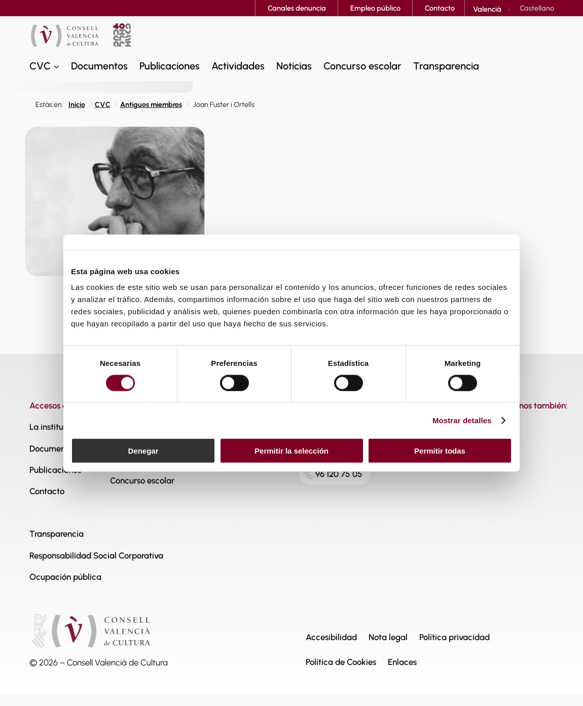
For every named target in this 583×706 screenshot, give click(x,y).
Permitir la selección (291, 451)
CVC (103, 104)
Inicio (76, 104)
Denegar (143, 451)
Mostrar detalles (462, 420)
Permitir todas (439, 451)
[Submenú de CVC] (56, 66)
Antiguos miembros (151, 104)
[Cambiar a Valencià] (487, 9)
